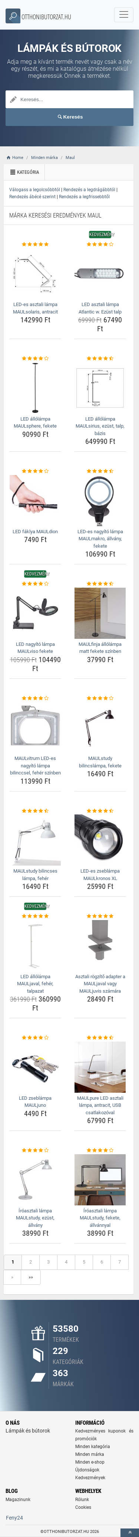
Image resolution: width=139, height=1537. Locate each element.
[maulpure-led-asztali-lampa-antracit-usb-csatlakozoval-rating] (100, 1038)
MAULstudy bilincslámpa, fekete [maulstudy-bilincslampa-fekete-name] (100, 762)
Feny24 (14, 1518)
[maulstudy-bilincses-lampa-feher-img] (35, 840)
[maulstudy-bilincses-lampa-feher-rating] (35, 811)
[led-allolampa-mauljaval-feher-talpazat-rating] (35, 916)
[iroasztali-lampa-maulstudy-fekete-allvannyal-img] (100, 1179)
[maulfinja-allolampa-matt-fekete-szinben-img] (100, 613)
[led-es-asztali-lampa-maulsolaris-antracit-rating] (35, 244)
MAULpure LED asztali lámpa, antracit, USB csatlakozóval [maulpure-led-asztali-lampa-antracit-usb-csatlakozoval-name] (100, 1105)
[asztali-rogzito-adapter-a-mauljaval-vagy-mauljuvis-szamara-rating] (100, 916)
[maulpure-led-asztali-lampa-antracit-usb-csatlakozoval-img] (100, 1067)
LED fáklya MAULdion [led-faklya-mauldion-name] (35, 531)
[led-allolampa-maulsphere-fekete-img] (35, 388)
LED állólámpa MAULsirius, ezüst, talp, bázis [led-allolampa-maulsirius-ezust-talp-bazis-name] (100, 426)
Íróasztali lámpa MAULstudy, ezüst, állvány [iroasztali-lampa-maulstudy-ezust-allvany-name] (35, 1218)
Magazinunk (18, 1499)
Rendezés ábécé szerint (32, 196)
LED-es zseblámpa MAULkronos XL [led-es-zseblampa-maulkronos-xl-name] (100, 874)
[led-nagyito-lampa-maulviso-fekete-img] (35, 613)
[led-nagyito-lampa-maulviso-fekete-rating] (35, 584)
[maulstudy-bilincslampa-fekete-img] (100, 727)
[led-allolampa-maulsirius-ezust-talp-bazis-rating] (100, 358)
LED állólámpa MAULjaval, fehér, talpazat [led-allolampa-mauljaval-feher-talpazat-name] (35, 984)
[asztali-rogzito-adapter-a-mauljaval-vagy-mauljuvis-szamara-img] (100, 945)
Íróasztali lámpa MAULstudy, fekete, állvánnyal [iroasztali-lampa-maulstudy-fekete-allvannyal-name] (100, 1218)
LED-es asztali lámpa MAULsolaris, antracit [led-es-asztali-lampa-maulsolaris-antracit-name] (35, 308)
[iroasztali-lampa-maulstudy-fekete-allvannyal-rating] (100, 1150)
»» (31, 1277)
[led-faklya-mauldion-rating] (35, 471)
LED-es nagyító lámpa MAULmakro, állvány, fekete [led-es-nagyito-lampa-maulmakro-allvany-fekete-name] (100, 539)
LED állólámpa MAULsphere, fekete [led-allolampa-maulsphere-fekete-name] (35, 422)
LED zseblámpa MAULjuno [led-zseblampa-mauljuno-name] (35, 1101)
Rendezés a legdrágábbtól (89, 189)
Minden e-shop (90, 1462)
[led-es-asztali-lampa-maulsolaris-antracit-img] (35, 273)
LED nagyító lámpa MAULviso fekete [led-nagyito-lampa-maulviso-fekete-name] (35, 647)
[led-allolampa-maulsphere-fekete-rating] (35, 358)
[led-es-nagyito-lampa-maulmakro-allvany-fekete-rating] (100, 471)
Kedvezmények (90, 1477)
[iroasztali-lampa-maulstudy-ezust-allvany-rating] (35, 1150)
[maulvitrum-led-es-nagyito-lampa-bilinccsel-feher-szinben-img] (35, 727)
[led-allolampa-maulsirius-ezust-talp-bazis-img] (100, 388)
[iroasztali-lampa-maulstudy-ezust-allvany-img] (35, 1179)
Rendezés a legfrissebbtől (84, 196)
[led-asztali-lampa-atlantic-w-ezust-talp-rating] (100, 244)
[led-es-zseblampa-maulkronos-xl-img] (100, 840)
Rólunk (82, 1499)
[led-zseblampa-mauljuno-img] (35, 1067)
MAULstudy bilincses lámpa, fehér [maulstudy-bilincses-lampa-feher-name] (35, 874)
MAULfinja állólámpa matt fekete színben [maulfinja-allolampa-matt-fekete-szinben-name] (100, 647)
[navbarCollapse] (123, 14)
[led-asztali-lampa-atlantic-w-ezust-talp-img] (100, 273)
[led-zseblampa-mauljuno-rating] (35, 1038)
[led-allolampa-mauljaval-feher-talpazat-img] (35, 945)
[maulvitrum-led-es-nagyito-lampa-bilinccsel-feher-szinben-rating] (35, 698)
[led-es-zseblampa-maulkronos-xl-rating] (100, 811)
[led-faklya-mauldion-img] (35, 500)
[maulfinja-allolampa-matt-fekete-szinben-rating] (100, 584)
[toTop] (129, 1532)
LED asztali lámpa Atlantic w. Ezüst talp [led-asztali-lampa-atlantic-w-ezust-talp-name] (100, 308)
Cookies (83, 1507)
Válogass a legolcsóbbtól (34, 189)
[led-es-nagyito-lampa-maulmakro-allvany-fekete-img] (100, 500)
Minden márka (89, 1454)
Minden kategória (92, 1446)
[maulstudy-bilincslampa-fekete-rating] (100, 698)
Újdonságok (87, 1470)
